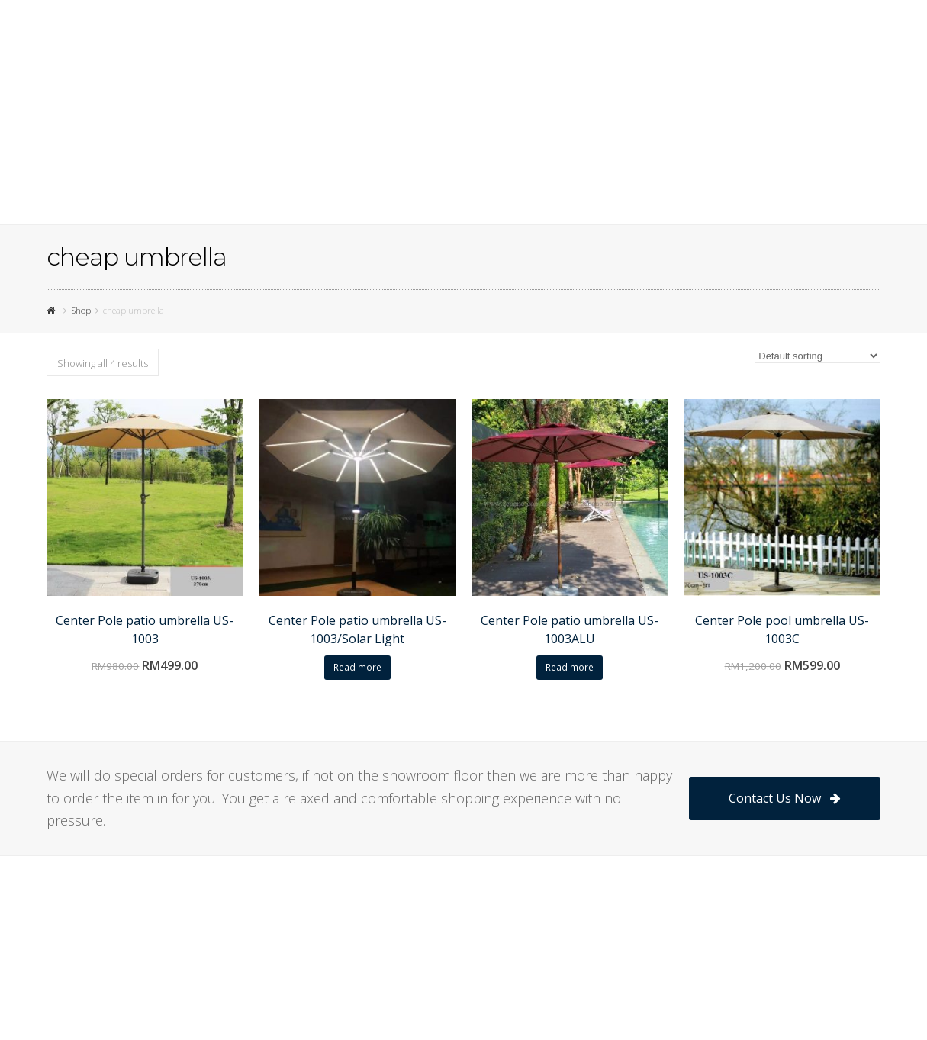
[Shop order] (817, 356)
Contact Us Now (785, 798)
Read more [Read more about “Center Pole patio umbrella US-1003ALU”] (570, 667)
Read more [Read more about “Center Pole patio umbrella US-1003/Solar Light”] (357, 667)
